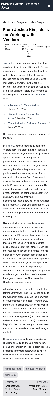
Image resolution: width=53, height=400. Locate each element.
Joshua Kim (9, 63)
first (11, 145)
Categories (22, 22)
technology (10, 375)
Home (8, 22)
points (33, 208)
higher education (13, 368)
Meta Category (38, 22)
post (46, 208)
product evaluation (35, 368)
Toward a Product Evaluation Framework (28, 123)
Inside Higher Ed (37, 94)
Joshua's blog (15, 339)
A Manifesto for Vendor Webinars (24, 105)
